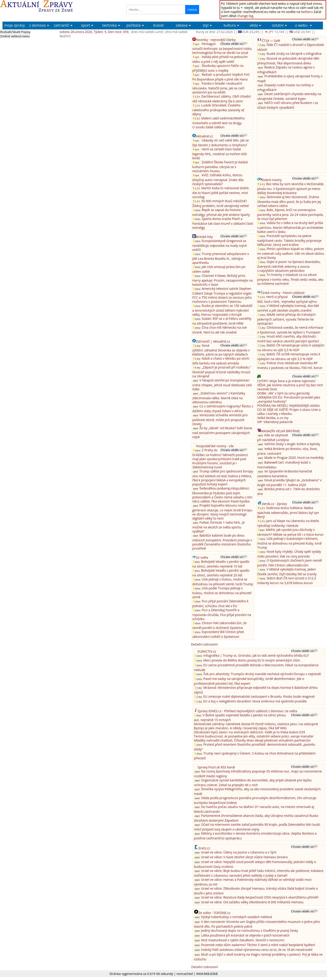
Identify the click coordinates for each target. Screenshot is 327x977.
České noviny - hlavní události (282, 292)
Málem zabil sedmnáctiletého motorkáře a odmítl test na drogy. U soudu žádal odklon (218, 122)
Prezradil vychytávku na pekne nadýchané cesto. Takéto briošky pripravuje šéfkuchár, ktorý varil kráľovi (289, 240)
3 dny (261, 53)
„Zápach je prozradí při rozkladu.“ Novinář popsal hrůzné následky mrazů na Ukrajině (221, 371)
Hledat (192, 10)
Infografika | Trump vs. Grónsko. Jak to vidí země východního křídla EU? (256, 655)
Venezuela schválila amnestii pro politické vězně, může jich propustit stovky (220, 419)
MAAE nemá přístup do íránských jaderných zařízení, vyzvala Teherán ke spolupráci (286, 319)
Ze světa (202, 557)
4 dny (196, 358)
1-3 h (196, 96)
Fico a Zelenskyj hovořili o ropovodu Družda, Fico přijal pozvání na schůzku (221, 614)
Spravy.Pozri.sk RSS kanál (216, 767)
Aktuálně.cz (204, 136)
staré (195, 380)
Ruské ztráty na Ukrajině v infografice (293, 53)
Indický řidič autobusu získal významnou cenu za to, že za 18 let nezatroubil (256, 949)
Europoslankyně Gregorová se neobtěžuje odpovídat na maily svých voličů (219, 245)
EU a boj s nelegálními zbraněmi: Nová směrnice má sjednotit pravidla (255, 701)
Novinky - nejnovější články (216, 40)
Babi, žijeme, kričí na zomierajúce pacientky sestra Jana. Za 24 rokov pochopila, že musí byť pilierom (290, 214)
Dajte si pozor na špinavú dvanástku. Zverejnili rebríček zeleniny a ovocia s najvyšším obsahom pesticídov (289, 266)
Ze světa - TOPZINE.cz (214, 913)
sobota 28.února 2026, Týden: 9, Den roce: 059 (94, 32)
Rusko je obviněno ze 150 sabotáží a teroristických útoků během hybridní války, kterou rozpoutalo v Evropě (222, 310)
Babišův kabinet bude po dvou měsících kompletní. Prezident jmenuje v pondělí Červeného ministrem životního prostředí (222, 541)
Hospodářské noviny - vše (215, 446)
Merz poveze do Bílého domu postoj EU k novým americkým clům (251, 660)
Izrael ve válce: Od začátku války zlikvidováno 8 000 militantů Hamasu (252, 902)
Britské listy (204, 237)
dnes (196, 561)
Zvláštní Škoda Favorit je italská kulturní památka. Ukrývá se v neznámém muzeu (220, 166)
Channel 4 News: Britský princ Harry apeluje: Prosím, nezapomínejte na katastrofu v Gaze (222, 280)
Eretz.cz (204, 848)
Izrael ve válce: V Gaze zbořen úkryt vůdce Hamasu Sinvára (244, 857)
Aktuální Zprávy (36, 6)
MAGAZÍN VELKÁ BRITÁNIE (280, 431)
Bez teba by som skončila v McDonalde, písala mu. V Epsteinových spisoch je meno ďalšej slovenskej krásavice (290, 188)
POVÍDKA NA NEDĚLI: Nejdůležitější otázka (288, 405)
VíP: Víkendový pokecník (275, 422)
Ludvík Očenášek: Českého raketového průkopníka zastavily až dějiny (218, 109)
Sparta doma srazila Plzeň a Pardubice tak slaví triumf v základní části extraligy (222, 223)
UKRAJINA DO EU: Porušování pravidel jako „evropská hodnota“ (288, 399)
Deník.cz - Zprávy (274, 504)
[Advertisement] (291, 142)
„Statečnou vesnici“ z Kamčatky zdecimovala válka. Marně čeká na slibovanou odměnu (218, 397)
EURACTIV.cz (207, 651)
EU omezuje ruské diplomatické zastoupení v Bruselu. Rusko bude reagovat (259, 696)
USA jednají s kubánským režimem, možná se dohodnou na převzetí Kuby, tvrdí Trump (289, 543)
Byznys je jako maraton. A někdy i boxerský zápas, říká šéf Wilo (240, 728)
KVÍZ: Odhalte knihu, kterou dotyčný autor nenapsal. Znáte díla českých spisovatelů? (217, 179)
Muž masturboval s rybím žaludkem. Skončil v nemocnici (242, 940)
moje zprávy (14, 25)
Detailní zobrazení (204, 644)
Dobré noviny (272, 180)
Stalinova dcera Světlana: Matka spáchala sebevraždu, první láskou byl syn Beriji (288, 512)
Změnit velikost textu (15, 36)
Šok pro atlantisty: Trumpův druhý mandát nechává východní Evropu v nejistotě (262, 674)
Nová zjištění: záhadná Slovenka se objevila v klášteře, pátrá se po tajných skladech (221, 349)
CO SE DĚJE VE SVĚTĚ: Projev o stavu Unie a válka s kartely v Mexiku (289, 411)
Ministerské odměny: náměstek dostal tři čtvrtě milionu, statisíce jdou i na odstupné (256, 724)
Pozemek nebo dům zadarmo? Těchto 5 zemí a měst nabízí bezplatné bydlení (258, 945)
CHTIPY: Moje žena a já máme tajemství (286, 381)
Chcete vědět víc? (232, 44)
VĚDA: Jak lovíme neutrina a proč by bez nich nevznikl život (290, 387)
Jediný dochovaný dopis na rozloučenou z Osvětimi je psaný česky (249, 930)
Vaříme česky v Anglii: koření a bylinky (292, 444)
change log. (245, 16)
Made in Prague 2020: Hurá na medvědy (294, 457)
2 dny (196, 345)
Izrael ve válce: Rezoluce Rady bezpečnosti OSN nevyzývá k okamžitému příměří (260, 897)
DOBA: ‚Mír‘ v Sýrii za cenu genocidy (283, 393)
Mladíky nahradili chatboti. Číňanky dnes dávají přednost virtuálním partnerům (252, 740)
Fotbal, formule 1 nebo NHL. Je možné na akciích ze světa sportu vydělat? (218, 526)
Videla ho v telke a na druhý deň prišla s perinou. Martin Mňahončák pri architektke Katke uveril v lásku (290, 227)
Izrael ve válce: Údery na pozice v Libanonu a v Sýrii (238, 852)
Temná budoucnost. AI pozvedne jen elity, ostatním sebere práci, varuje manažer (254, 736)
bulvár (158, 25)
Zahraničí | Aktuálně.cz (213, 341)
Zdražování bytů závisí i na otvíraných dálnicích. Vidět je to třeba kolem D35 (249, 732)
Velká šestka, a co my (272, 418)
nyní (196, 44)
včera (196, 210)
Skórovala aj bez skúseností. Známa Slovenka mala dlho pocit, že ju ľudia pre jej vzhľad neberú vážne (289, 201)
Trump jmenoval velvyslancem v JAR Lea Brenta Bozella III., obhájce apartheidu (220, 258)
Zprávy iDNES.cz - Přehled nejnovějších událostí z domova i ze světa (247, 711)
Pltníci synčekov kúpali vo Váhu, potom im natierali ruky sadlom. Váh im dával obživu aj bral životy (290, 253)
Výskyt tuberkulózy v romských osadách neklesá (236, 917)
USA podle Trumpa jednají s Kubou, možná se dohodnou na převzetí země (221, 592)
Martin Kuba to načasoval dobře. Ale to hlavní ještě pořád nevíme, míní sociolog (220, 192)
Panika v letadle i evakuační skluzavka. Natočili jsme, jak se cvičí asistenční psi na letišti (218, 87)
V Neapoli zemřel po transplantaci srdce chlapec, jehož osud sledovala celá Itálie (222, 384)
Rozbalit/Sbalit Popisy (15, 32)
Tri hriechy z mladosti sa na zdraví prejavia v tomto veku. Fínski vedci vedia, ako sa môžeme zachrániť (290, 279)
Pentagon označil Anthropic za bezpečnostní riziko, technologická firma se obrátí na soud (222, 48)
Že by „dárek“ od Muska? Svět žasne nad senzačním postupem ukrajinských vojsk (222, 432)
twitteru (307, 12)
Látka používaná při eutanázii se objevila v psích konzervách (245, 935)
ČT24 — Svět (271, 40)
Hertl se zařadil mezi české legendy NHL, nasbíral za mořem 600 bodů (219, 153)
